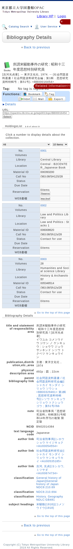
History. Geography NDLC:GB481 (49, 498)
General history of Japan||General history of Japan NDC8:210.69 (49, 482)
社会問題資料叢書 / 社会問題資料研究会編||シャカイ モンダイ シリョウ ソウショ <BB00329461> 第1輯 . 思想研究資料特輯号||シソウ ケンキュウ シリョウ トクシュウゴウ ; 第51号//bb (51, 392)
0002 (43, 205)
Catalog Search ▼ (17, 26)
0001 (43, 150)
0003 (43, 259)
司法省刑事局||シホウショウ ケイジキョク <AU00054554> (50, 442)
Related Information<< (52, 85)
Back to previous (37, 47)
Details (10, 104)
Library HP (45, 16)
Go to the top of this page (53, 312)
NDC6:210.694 (46, 491)
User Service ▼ (47, 26)
